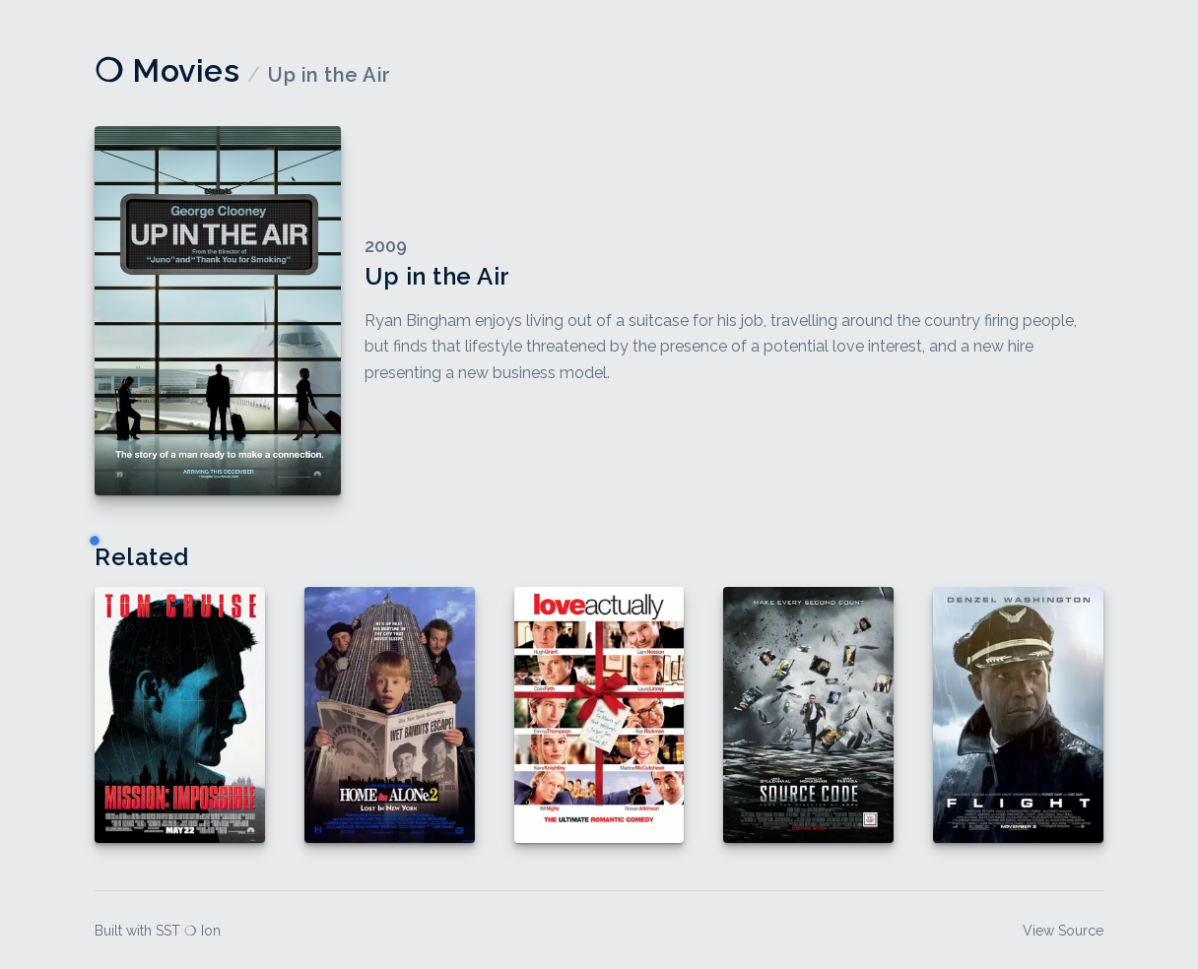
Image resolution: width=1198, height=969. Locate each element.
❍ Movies (167, 70)
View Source (1063, 930)
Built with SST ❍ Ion (158, 930)
